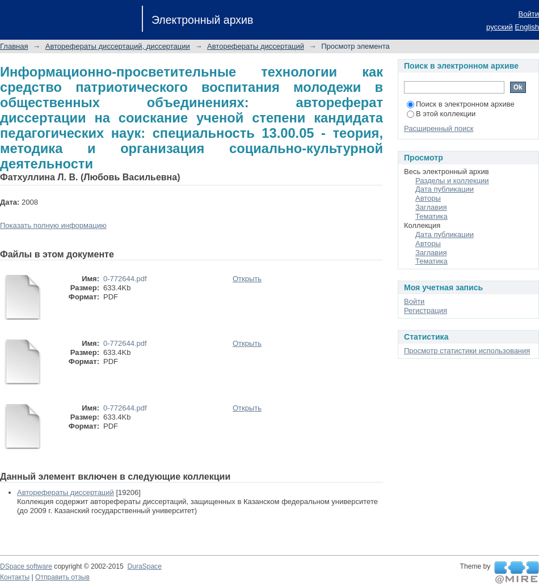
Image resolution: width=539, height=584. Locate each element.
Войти (529, 14)
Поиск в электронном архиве (461, 104)
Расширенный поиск (438, 128)
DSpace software (26, 566)
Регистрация (425, 310)
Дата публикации (444, 189)
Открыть (247, 278)
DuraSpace (144, 566)
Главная (14, 46)
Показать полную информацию (53, 225)
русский (499, 27)
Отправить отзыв (62, 577)
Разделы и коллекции (452, 180)
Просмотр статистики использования (467, 350)
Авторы (428, 198)
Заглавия (431, 207)
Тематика (431, 216)
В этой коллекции (441, 113)
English (527, 27)
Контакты (15, 577)
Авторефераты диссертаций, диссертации (117, 46)
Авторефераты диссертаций (255, 46)
